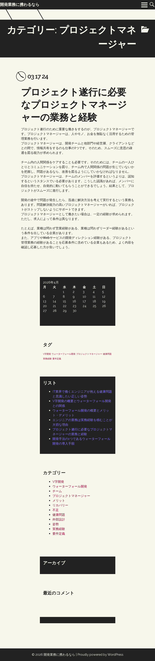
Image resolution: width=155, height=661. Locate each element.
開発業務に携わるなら (59, 654)
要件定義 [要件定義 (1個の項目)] (56, 358)
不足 (55, 510)
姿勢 (55, 524)
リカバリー (60, 505)
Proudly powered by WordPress (100, 654)
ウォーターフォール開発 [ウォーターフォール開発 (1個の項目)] (63, 354)
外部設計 (58, 519)
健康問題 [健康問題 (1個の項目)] (107, 354)
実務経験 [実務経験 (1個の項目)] (47, 358)
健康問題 (58, 515)
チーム (57, 491)
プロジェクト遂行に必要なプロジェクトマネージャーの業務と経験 (74, 105)
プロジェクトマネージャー (71, 496)
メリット (58, 500)
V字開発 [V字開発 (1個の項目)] (47, 354)
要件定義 (58, 533)
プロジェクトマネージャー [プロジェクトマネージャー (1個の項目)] (89, 354)
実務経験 (58, 529)
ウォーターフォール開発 (69, 486)
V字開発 (58, 482)
